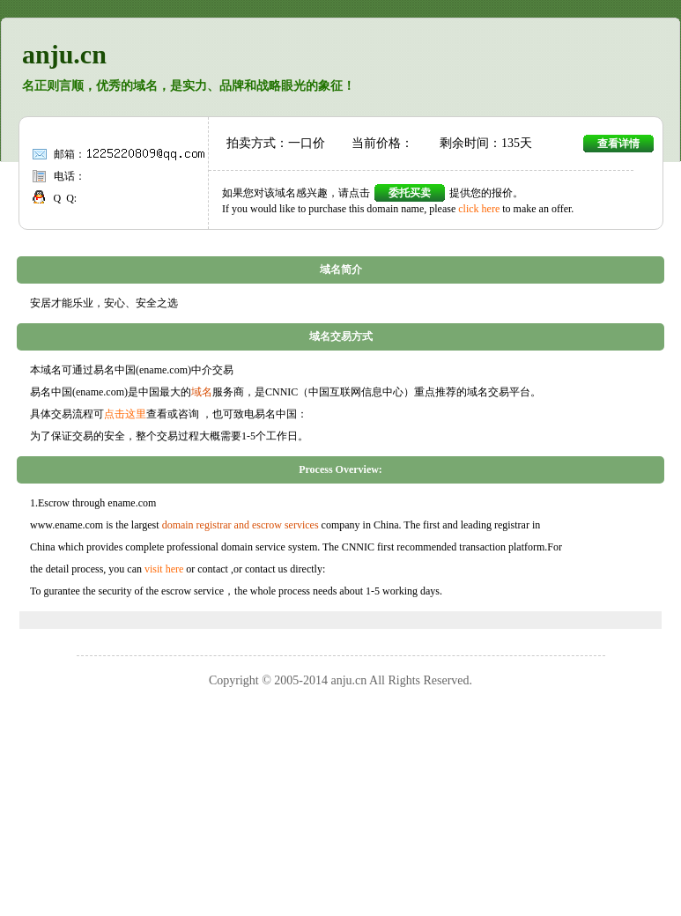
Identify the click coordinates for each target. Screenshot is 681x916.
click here (479, 209)
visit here (163, 569)
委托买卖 (410, 193)
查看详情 (618, 143)
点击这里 (125, 414)
